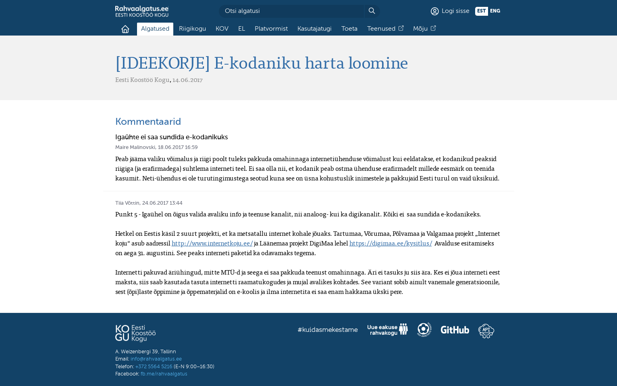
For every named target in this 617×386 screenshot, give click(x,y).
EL (241, 29)
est (481, 11)
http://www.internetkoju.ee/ (212, 243)
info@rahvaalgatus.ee (156, 359)
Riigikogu (192, 29)
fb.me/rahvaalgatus (164, 374)
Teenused (381, 29)
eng (495, 11)
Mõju (420, 29)
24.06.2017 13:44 (162, 203)
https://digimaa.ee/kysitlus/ (390, 243)
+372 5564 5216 (153, 366)
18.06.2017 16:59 (178, 147)
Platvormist (271, 29)
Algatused (155, 29)
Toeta (349, 29)
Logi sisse (456, 11)
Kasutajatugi (314, 29)
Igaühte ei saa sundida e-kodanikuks (171, 137)
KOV (222, 29)
